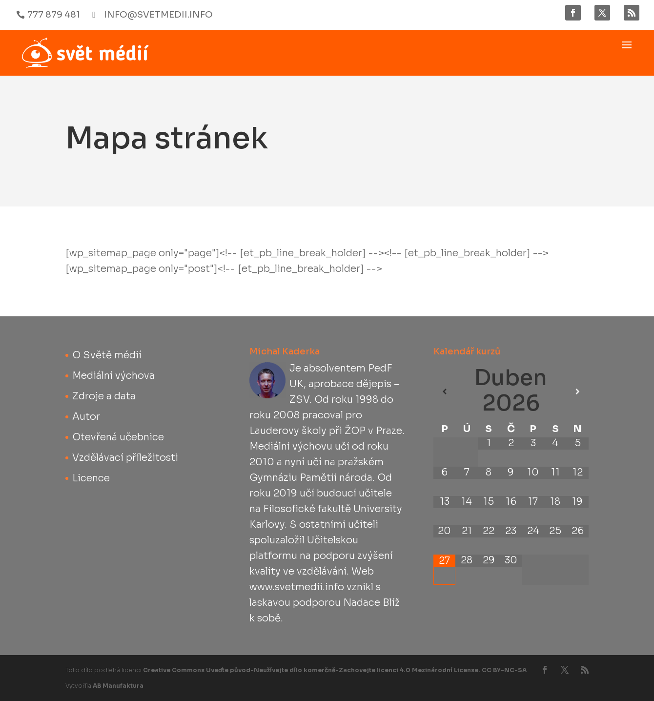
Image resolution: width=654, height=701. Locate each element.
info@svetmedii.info (158, 14)
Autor (86, 417)
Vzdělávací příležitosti (125, 458)
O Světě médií (107, 355)
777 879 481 (53, 14)
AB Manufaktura (118, 685)
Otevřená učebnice (118, 437)
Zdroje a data (104, 396)
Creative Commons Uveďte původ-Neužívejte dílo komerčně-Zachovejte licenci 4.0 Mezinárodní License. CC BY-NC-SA (335, 670)
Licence (91, 478)
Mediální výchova (113, 376)
